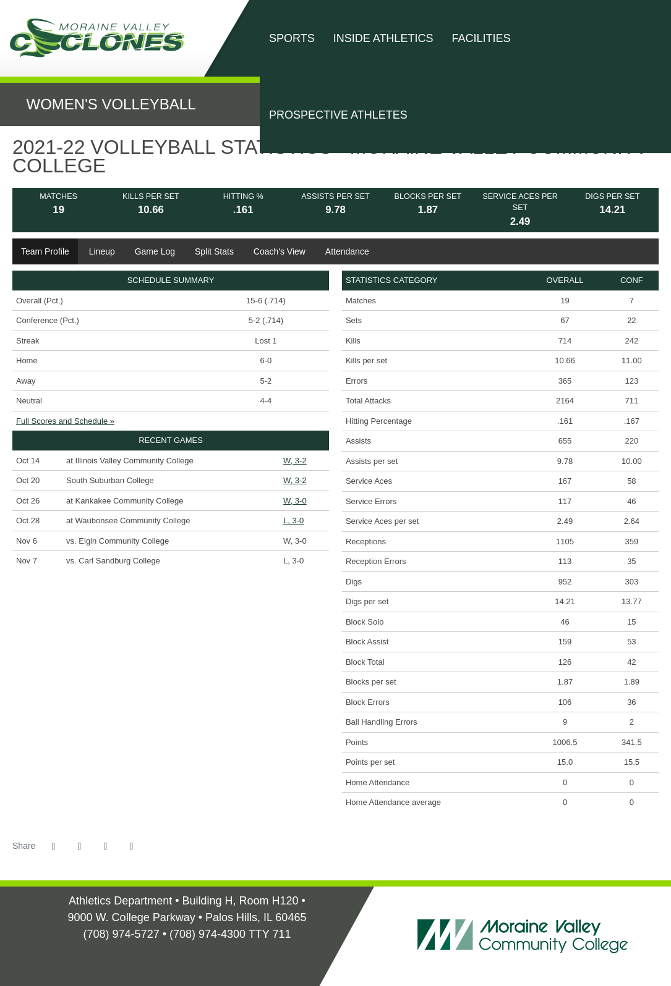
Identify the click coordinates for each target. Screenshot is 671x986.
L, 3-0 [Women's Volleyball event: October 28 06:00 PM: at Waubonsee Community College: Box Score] (293, 520)
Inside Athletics (383, 38)
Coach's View (280, 251)
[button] (131, 846)
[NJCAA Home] (179, 955)
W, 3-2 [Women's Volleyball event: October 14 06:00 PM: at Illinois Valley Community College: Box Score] (295, 460)
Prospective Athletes (338, 115)
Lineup (102, 251)
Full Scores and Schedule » (65, 421)
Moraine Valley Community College (102, 38)
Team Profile (45, 251)
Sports (292, 38)
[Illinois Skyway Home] (194, 955)
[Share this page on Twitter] (79, 846)
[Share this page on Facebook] (53, 846)
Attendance (347, 251)
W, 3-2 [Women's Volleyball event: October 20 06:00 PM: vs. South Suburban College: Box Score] (295, 480)
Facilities (480, 38)
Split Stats (214, 251)
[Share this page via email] (105, 846)
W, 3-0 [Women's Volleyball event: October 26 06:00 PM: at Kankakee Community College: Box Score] (295, 500)
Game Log (155, 251)
